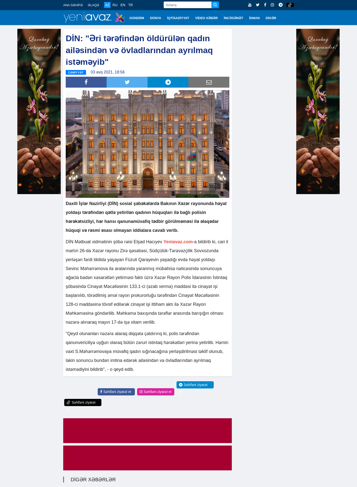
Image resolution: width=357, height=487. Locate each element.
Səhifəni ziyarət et (115, 391)
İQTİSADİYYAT (178, 18)
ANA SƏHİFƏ (73, 5)
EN (122, 5)
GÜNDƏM (136, 18)
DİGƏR (271, 18)
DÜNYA (155, 18)
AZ (107, 5)
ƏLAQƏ (93, 5)
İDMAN (254, 18)
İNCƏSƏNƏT (233, 18)
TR (130, 5)
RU (115, 5)
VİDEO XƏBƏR (206, 18)
